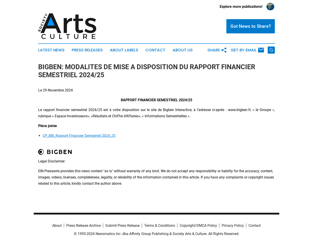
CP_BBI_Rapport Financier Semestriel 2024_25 (79, 136)
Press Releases (87, 50)
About (57, 225)
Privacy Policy (233, 225)
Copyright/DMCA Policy (198, 225)
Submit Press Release (122, 225)
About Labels (124, 50)
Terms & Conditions (159, 225)
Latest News (51, 50)
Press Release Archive (83, 225)
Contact (155, 50)
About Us (183, 50)
